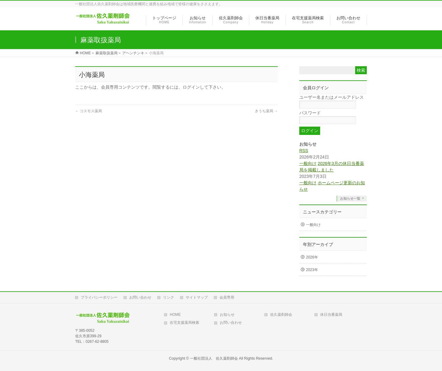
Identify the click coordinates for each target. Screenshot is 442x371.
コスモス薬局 (88, 111)
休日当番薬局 (331, 314)
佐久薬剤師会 (281, 314)
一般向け (307, 163)
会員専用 (226, 297)
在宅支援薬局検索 (184, 322)
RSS (303, 150)
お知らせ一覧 (350, 198)
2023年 (312, 270)
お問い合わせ (140, 297)
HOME (175, 314)
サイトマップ (197, 297)
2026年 (312, 257)
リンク (168, 297)
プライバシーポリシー (99, 297)
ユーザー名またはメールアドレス (331, 97)
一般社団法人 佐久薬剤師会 (214, 358)
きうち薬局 (266, 111)
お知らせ (227, 314)
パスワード (310, 112)
